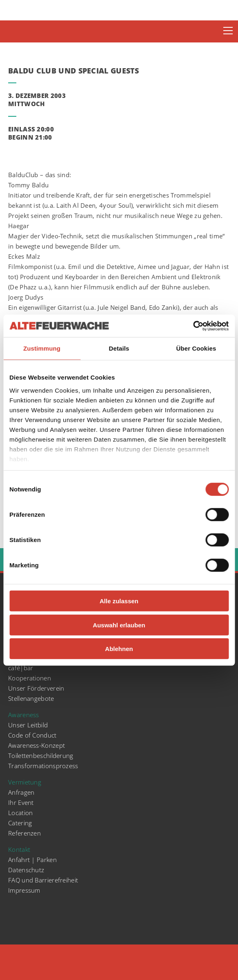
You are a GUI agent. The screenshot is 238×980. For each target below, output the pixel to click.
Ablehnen (119, 648)
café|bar (20, 668)
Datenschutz (26, 870)
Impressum (24, 890)
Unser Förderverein (36, 688)
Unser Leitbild (28, 725)
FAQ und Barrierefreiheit (43, 880)
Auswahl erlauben (119, 624)
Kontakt (19, 849)
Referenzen (24, 833)
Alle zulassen (119, 601)
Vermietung (24, 782)
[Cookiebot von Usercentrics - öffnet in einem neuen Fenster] (193, 325)
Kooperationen (29, 678)
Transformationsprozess (43, 766)
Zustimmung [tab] (41, 348)
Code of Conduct (32, 735)
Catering (20, 823)
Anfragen (21, 792)
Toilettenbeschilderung (40, 755)
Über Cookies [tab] (196, 348)
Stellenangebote (31, 698)
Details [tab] (119, 348)
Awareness (23, 715)
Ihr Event (21, 802)
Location (20, 813)
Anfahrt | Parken (32, 860)
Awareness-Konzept (36, 745)
